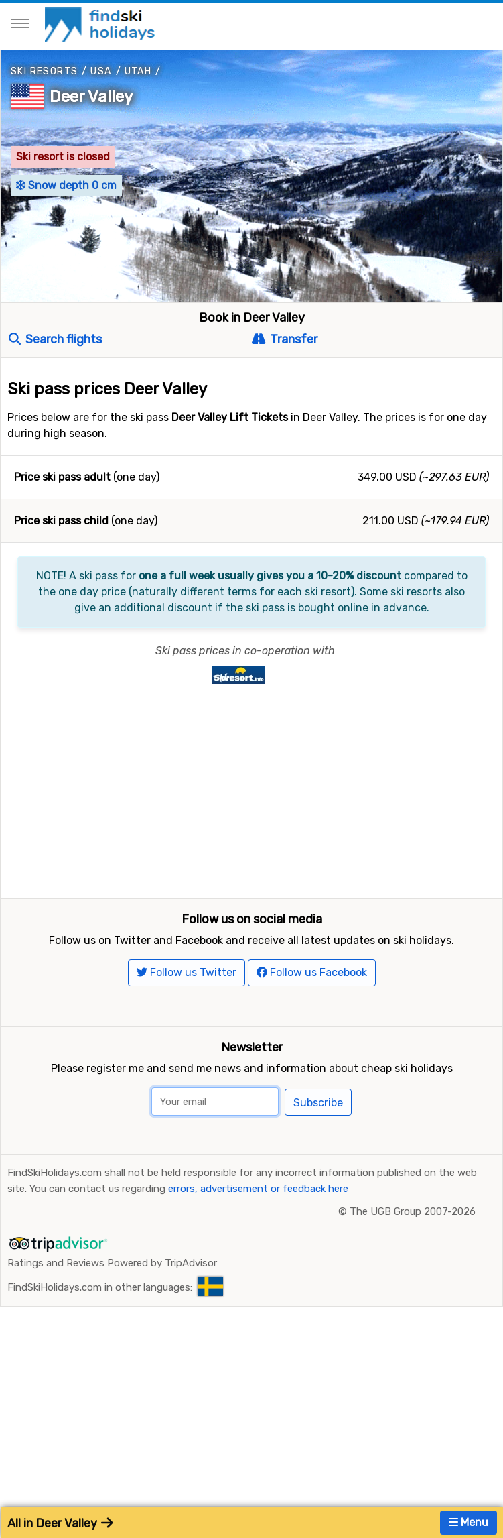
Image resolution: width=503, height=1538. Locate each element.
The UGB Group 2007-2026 (413, 1211)
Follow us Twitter (186, 972)
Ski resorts (44, 71)
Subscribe (318, 1102)
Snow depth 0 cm (66, 185)
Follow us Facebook (312, 972)
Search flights (55, 339)
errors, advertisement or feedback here (258, 1189)
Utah (138, 71)
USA (100, 71)
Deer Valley (91, 96)
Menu (468, 1522)
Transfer (284, 339)
